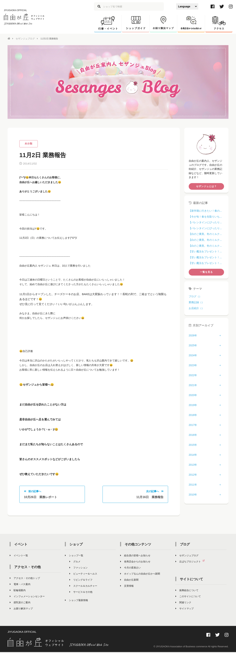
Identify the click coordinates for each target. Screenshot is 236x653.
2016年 (193, 434)
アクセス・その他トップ (25, 579)
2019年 (193, 404)
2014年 (193, 454)
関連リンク (183, 603)
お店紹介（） (196, 307)
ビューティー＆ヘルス (83, 574)
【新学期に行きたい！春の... (205, 210)
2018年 (193, 414)
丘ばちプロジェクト (191, 562)
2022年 (193, 375)
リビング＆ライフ (80, 580)
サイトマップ (184, 609)
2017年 (193, 424)
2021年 (193, 385)
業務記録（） (196, 302)
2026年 (193, 335)
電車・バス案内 (20, 585)
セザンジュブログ (24, 38)
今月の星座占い (130, 568)
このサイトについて (188, 597)
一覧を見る (206, 271)
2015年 (193, 444)
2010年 (193, 494)
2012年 (193, 474)
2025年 (193, 345)
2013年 (193, 464)
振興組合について (186, 591)
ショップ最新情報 (76, 601)
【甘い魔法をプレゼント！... (205, 251)
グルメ (74, 562)
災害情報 (127, 586)
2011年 (193, 484)
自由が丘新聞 (129, 580)
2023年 (193, 365)
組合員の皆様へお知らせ (135, 556)
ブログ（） (195, 296)
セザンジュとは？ (206, 186)
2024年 (193, 355)
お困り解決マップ (21, 609)
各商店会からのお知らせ (135, 562)
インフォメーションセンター (27, 597)
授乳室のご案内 (20, 603)
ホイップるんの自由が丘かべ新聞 (140, 574)
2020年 (193, 394)
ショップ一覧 (74, 556)
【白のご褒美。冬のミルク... (205, 233)
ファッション (78, 568)
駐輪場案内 (18, 591)
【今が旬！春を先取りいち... (205, 216)
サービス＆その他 (80, 592)
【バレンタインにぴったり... (205, 222)
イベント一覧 (19, 556)
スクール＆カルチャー (83, 586)
